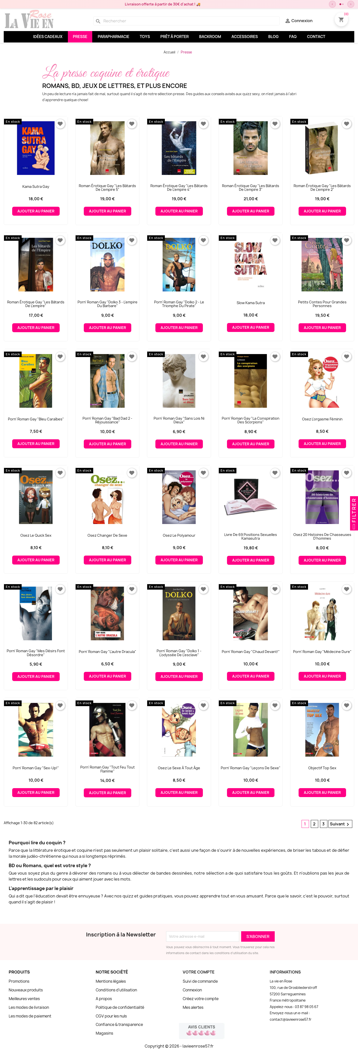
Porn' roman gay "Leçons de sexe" (250, 768)
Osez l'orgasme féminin (322, 419)
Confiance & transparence (119, 1024)
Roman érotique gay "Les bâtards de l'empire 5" (107, 188)
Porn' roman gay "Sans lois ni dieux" (179, 420)
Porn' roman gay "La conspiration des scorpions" (250, 420)
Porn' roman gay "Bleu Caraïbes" (36, 419)
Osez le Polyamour (179, 535)
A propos (104, 998)
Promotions (19, 981)
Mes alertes (193, 1007)
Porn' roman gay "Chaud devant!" (251, 651)
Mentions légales (111, 981)
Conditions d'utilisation (116, 990)
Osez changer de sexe (107, 535)
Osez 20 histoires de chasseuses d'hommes (322, 536)
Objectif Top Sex (322, 768)
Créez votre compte (201, 998)
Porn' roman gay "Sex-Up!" (36, 768)
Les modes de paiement (30, 1016)
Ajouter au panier (35, 211)
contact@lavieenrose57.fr (291, 1019)
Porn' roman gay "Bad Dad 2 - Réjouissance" (107, 420)
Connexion (192, 990)
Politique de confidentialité (120, 1007)
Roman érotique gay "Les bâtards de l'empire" (35, 304)
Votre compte (199, 972)
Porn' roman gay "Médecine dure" (322, 651)
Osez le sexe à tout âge (179, 768)
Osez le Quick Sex (35, 535)
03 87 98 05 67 (306, 1007)
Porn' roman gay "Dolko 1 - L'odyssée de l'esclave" (179, 653)
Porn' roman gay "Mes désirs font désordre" (36, 653)
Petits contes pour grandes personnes (322, 304)
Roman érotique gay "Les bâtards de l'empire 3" (250, 188)
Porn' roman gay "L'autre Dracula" (107, 651)
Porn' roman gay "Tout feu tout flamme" (107, 769)
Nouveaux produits (26, 990)
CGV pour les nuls (111, 1016)
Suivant (340, 824)
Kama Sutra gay (35, 186)
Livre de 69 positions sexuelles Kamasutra (250, 536)
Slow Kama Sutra (251, 303)
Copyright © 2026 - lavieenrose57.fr (179, 1046)
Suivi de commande (200, 981)
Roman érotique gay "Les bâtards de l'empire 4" (179, 188)
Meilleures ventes (24, 998)
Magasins (104, 1033)
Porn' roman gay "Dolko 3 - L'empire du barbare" (107, 304)
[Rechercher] (186, 20)
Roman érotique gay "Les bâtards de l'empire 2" (322, 188)
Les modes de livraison (29, 1007)
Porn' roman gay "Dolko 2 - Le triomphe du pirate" (179, 304)
